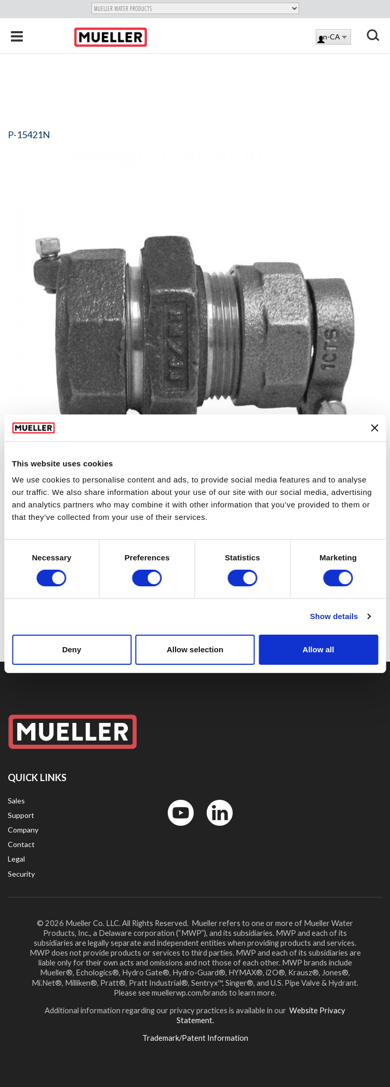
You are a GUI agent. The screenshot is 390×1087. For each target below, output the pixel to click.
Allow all (318, 649)
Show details (334, 616)
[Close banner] (374, 428)
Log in (321, 40)
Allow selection (195, 649)
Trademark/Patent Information (195, 1037)
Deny (72, 649)
